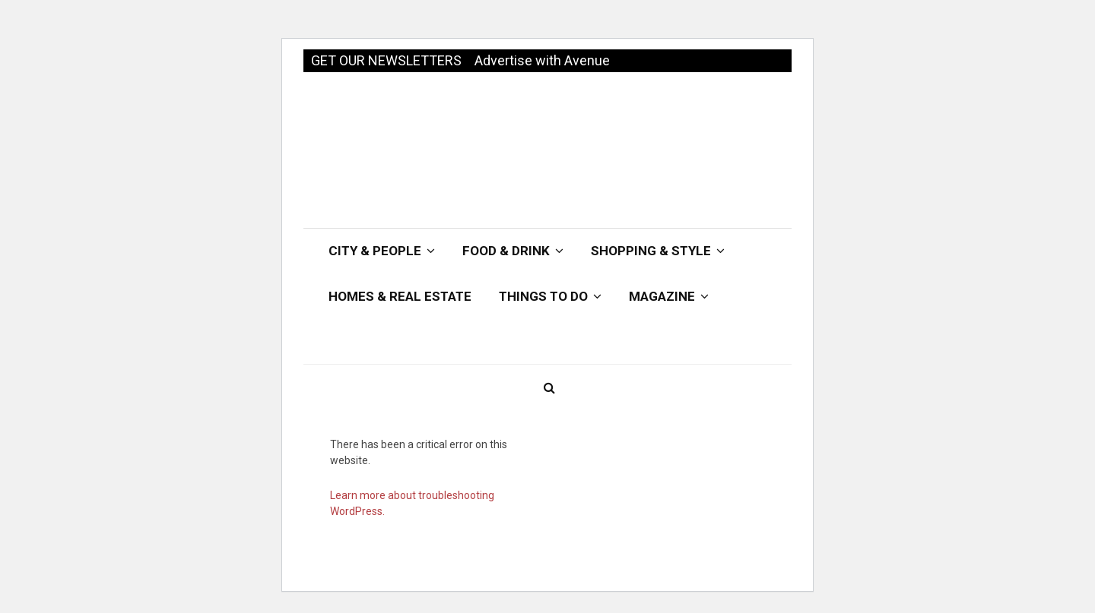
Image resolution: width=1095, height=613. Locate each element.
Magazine (662, 296)
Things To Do (543, 296)
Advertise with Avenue (542, 60)
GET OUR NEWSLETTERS (386, 60)
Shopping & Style (651, 250)
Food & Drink (506, 250)
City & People (374, 250)
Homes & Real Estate (399, 296)
